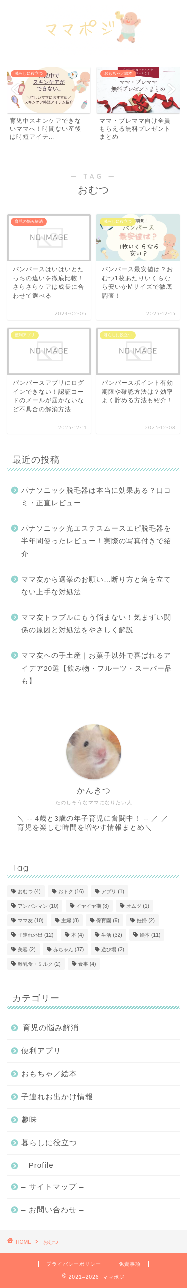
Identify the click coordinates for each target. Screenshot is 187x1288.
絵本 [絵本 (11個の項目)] (150, 935)
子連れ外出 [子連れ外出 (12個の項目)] (35, 935)
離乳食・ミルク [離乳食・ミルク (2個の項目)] (39, 964)
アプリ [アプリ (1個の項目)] (112, 891)
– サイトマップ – (52, 1186)
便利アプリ (41, 1050)
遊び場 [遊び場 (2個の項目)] (112, 949)
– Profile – (41, 1165)
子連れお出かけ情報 (57, 1096)
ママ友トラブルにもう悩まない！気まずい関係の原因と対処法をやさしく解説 (96, 624)
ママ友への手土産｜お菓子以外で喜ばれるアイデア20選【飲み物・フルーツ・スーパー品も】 (96, 668)
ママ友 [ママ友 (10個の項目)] (30, 920)
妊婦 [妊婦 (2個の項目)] (146, 920)
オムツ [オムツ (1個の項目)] (137, 906)
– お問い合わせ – (52, 1209)
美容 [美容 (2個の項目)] (27, 949)
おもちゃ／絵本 (49, 1073)
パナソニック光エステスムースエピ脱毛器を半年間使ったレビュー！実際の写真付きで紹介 (96, 541)
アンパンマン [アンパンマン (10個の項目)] (38, 906)
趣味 (29, 1119)
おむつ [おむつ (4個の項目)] (29, 891)
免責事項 (130, 1264)
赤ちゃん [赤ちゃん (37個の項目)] (68, 949)
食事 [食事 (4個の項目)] (87, 964)
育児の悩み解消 (51, 1027)
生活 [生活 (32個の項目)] (111, 935)
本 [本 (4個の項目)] (77, 935)
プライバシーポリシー (73, 1264)
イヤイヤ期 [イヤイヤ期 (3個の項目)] (92, 906)
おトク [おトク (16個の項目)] (71, 891)
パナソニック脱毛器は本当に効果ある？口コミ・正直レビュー (96, 497)
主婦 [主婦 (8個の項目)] (70, 920)
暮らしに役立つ (49, 1142)
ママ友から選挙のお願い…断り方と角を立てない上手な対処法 (96, 586)
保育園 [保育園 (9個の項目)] (107, 920)
